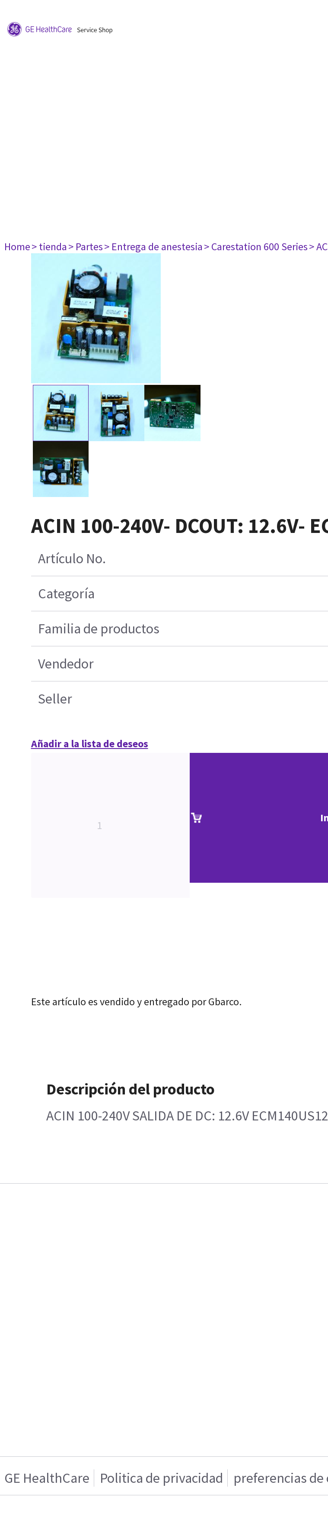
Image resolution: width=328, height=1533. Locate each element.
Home (17, 246)
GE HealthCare (46, 1478)
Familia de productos (98, 628)
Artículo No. (72, 558)
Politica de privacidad (161, 1478)
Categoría (66, 593)
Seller (55, 698)
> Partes (85, 246)
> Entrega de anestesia (153, 246)
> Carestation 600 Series (256, 246)
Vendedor (66, 663)
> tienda (49, 246)
